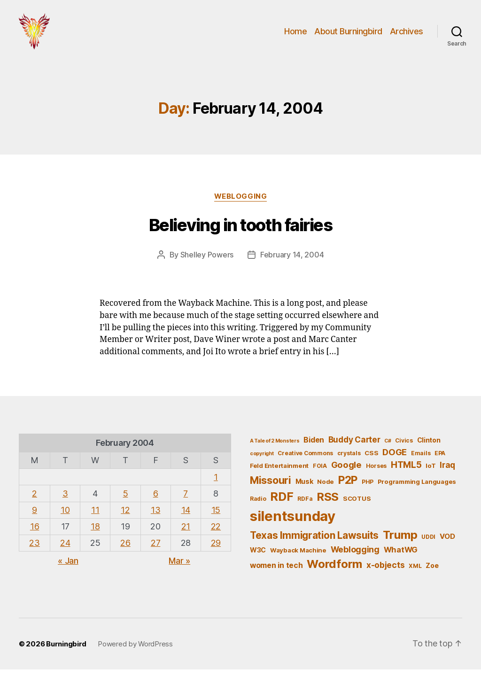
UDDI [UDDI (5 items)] (428, 542)
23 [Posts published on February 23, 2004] (34, 549)
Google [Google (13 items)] (346, 471)
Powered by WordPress (135, 649)
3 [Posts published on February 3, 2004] (65, 500)
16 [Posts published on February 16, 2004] (34, 533)
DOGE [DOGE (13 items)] (394, 458)
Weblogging (240, 202)
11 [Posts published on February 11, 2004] (95, 516)
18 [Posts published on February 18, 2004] (95, 533)
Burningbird (66, 649)
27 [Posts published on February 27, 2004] (155, 549)
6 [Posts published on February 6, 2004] (155, 500)
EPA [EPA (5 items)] (439, 459)
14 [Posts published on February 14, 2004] (185, 516)
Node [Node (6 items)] (325, 487)
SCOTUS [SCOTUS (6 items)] (357, 505)
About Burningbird (348, 34)
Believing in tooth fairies (240, 231)
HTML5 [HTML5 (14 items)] (406, 471)
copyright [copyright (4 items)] (262, 460)
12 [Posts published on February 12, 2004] (125, 516)
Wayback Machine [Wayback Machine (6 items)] (298, 556)
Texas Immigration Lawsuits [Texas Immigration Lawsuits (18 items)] (314, 541)
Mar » (179, 567)
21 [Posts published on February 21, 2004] (185, 533)
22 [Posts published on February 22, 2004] (216, 533)
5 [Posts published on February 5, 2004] (125, 500)
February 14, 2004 (292, 260)
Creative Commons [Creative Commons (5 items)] (305, 459)
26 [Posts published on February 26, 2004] (125, 549)
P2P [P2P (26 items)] (347, 486)
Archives (406, 34)
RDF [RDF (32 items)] (281, 503)
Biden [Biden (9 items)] (313, 446)
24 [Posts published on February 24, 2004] (65, 549)
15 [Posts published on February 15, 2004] (215, 516)
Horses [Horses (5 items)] (376, 472)
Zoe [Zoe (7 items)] (432, 572)
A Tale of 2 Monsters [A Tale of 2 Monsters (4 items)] (275, 447)
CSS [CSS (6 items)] (371, 459)
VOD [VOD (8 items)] (447, 542)
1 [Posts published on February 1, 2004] (216, 483)
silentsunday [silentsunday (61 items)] (292, 522)
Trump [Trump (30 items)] (400, 541)
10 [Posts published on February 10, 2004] (65, 516)
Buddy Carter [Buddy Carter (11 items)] (354, 446)
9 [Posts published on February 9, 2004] (34, 516)
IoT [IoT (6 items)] (430, 472)
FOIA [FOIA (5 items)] (320, 472)
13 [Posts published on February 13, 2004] (155, 516)
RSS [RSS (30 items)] (328, 503)
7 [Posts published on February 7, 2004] (185, 500)
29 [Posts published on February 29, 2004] (216, 549)
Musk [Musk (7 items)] (304, 487)
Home (295, 34)
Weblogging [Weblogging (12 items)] (355, 555)
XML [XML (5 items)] (415, 572)
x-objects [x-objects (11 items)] (385, 571)
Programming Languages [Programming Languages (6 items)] (417, 487)
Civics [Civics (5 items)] (403, 446)
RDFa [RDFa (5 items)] (304, 505)
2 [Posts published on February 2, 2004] (34, 500)
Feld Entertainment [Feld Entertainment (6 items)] (279, 472)
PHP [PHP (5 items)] (367, 487)
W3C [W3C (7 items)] (258, 556)
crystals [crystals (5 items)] (349, 459)
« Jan (68, 567)
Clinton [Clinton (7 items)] (429, 446)
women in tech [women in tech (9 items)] (276, 571)
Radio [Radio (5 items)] (258, 505)
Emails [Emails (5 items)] (420, 459)
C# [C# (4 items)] (387, 447)
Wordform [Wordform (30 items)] (334, 570)
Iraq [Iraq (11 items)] (447, 471)
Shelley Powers (206, 260)
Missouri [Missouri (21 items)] (270, 486)
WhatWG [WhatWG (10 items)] (401, 555)
